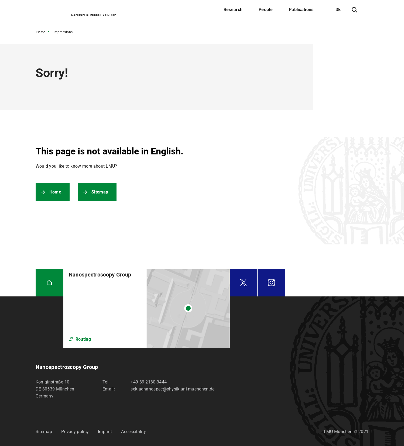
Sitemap (99, 192)
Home (40, 32)
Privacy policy (75, 431)
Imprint (105, 431)
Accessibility (133, 431)
